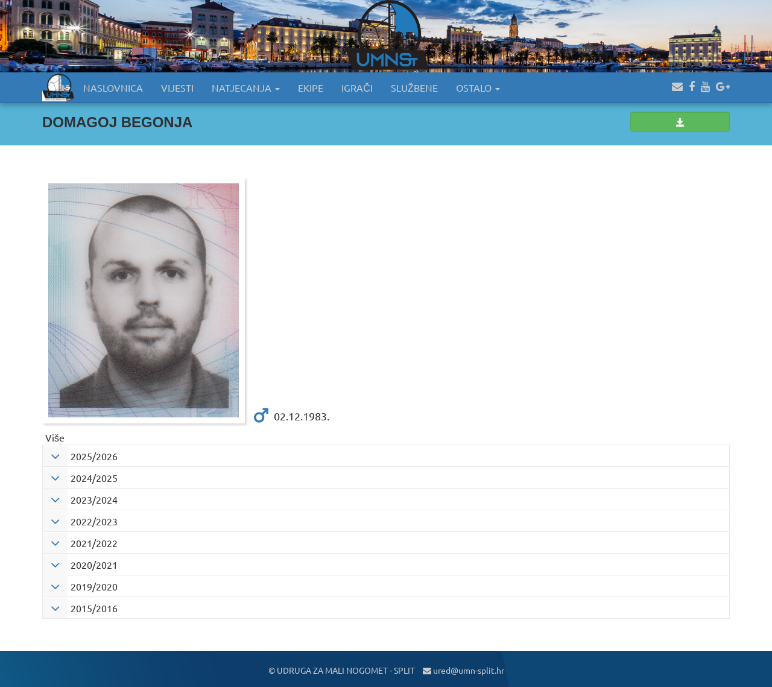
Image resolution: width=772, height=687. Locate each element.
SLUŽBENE (414, 87)
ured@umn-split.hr (463, 670)
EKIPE (310, 87)
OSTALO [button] (478, 87)
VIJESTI (177, 87)
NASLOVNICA (113, 87)
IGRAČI (357, 87)
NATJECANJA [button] (246, 87)
